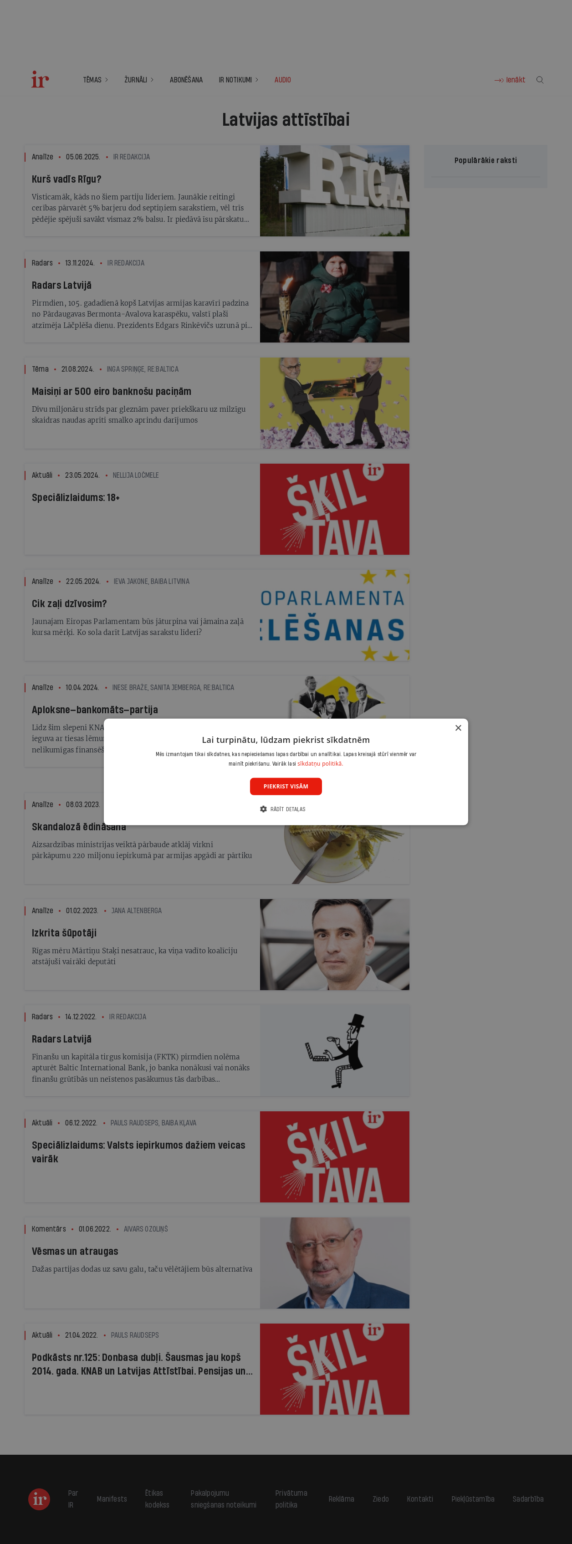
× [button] (458, 728)
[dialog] (286, 772)
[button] (286, 809)
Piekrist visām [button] (286, 786)
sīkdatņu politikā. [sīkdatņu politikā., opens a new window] (320, 763)
